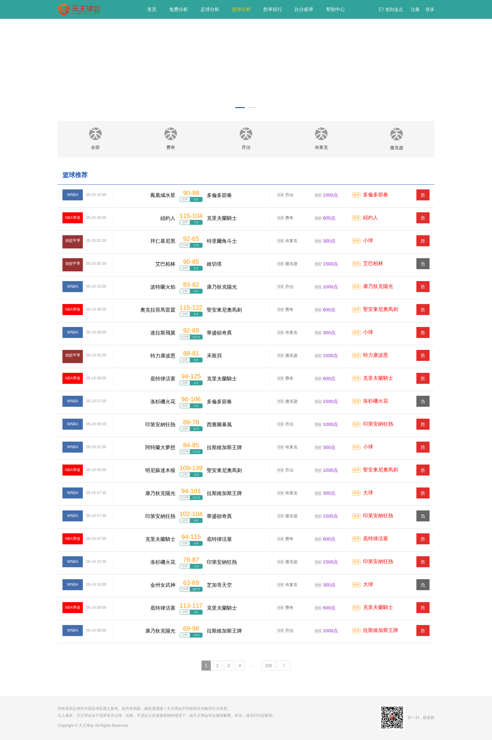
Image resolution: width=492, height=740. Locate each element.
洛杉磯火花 (375, 401)
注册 (415, 9)
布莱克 (287, 241)
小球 (368, 241)
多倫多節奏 (375, 195)
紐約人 (370, 218)
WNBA (72, 195)
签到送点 (394, 9)
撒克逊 (287, 264)
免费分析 (178, 9)
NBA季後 (72, 218)
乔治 (285, 195)
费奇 (285, 218)
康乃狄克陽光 (378, 287)
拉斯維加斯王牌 (380, 631)
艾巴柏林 (373, 264)
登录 (429, 9)
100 (268, 665)
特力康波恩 (375, 355)
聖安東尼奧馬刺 (380, 310)
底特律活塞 (375, 539)
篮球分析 (241, 9)
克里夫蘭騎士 (378, 378)
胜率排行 (272, 9)
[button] (240, 107)
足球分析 (210, 9)
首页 (152, 9)
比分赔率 (304, 9)
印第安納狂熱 (378, 424)
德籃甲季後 (72, 246)
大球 (368, 493)
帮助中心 (335, 9)
